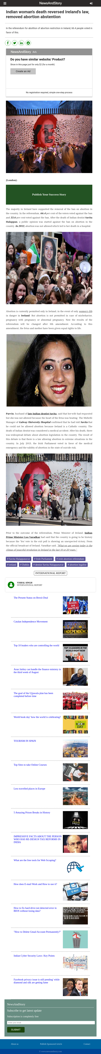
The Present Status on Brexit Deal (31, 597)
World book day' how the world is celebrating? (37, 717)
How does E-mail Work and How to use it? (35, 884)
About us (14, 1044)
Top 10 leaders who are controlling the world (36, 645)
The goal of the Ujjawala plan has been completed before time (33, 694)
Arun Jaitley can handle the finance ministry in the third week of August (37, 671)
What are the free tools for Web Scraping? (35, 860)
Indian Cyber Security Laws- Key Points (34, 955)
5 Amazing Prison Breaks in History (32, 812)
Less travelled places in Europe (29, 788)
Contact (87, 1044)
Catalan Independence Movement (31, 621)
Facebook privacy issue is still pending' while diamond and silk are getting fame (37, 981)
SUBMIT (16, 1029)
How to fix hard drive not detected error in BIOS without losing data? (35, 909)
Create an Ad (23, 71)
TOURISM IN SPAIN (25, 740)
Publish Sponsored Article (51, 1044)
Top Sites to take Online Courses (30, 764)
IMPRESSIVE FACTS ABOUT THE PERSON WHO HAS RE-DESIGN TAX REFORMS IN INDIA (38, 839)
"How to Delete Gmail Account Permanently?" (37, 931)
